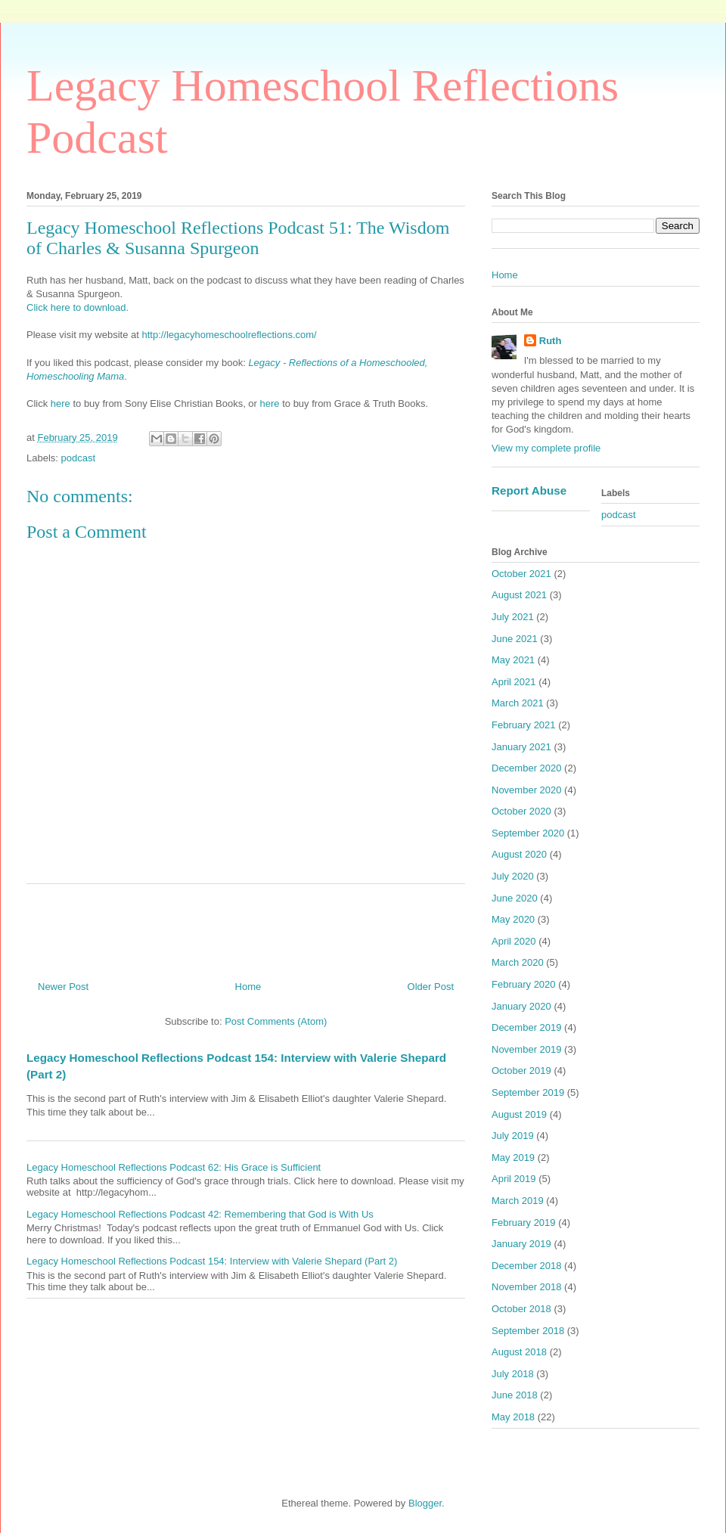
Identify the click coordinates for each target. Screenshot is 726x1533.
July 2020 (513, 876)
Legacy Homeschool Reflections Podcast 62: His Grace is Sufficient (173, 1167)
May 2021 (513, 660)
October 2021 (521, 573)
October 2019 (521, 1070)
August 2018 (519, 1352)
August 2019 (519, 1114)
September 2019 (528, 1092)
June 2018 (515, 1395)
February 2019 (524, 1222)
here (62, 403)
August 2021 (519, 594)
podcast (78, 458)
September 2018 (528, 1330)
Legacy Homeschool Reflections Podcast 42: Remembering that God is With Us (200, 1214)
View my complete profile (546, 448)
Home (248, 986)
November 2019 (527, 1049)
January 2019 (521, 1243)
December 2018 (527, 1265)
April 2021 (514, 681)
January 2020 (521, 1006)
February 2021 (524, 725)
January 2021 (521, 747)
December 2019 (527, 1027)
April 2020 (514, 941)
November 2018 (527, 1286)
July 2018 (513, 1373)
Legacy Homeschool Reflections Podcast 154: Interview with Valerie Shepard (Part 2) (211, 1261)
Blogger (425, 1503)
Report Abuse (529, 490)
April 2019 (514, 1178)
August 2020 (519, 854)
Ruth (550, 340)
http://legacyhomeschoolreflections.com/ (228, 334)
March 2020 (518, 962)
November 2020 (527, 790)
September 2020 (528, 833)
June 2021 (515, 638)
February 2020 (524, 984)
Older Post (431, 986)
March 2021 (518, 703)
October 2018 (521, 1308)
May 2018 (513, 1417)
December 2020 (527, 768)
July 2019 (513, 1135)
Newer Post (63, 986)
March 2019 (518, 1200)
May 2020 (513, 919)
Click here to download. (77, 307)
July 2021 (513, 616)
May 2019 (513, 1157)
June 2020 (515, 898)
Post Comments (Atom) (276, 1021)
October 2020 (521, 811)
